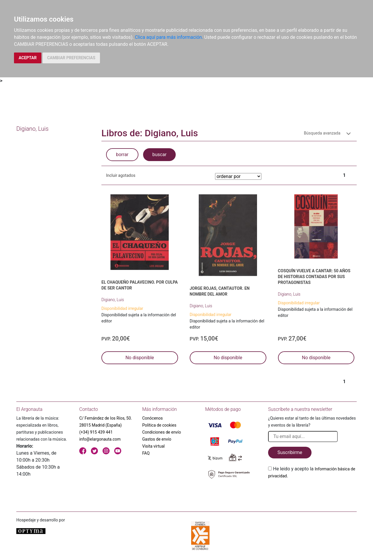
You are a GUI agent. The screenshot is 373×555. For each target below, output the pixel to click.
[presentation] (312, 493)
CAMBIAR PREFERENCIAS (71, 57)
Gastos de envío (156, 439)
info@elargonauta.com (100, 439)
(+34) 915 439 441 (96, 432)
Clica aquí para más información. (169, 37)
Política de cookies (159, 425)
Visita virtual (153, 446)
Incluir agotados (120, 175)
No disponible (139, 357)
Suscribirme (289, 452)
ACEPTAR (28, 57)
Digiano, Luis (112, 299)
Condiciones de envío (161, 432)
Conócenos (152, 418)
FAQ (145, 453)
